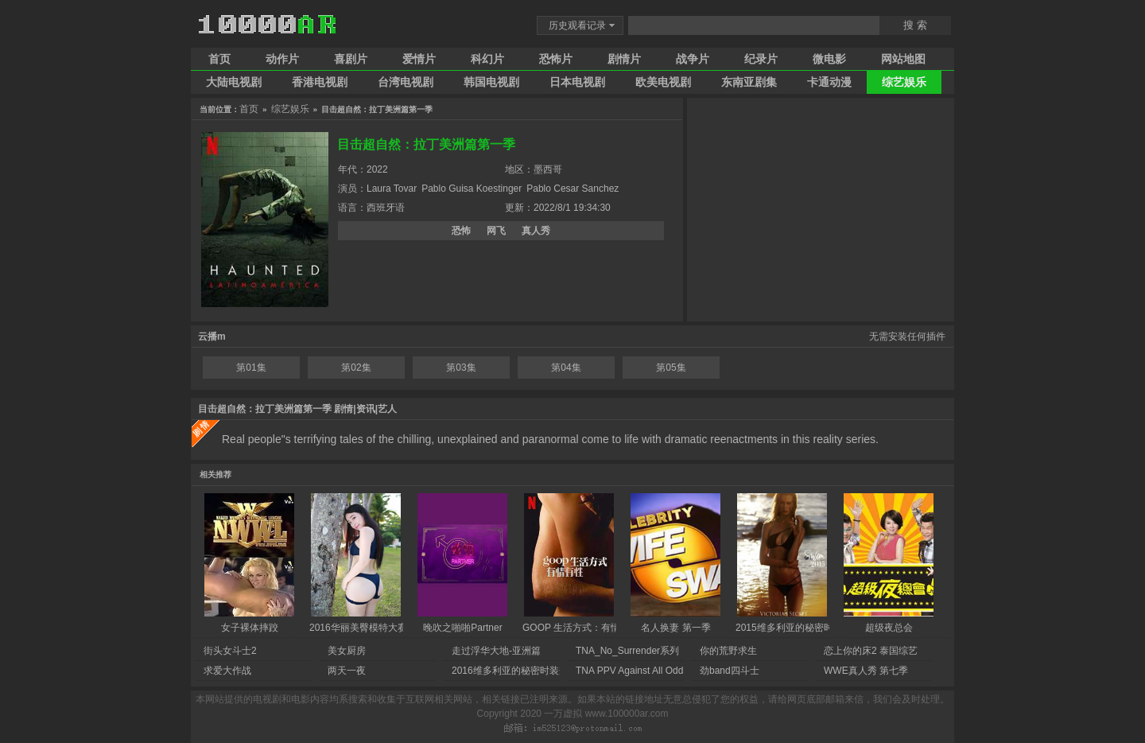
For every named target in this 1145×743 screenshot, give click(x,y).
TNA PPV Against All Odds (632, 670)
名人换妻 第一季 (675, 627)
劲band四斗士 (729, 670)
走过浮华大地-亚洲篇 (496, 650)
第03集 (460, 367)
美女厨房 (347, 650)
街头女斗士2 (230, 650)
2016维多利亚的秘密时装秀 (510, 670)
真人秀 (536, 230)
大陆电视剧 (234, 82)
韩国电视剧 (491, 82)
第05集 (670, 367)
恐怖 (461, 230)
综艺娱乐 (904, 82)
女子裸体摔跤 (249, 627)
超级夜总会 (889, 627)
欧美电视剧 (663, 82)
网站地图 (903, 59)
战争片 (692, 59)
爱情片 (419, 59)
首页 (219, 59)
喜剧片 (350, 59)
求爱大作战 (227, 670)
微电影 (829, 59)
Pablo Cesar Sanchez (572, 188)
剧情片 (624, 59)
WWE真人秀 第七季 (866, 670)
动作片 (282, 59)
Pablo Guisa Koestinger (471, 188)
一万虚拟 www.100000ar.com (606, 713)
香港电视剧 (319, 82)
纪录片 (761, 59)
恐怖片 (555, 59)
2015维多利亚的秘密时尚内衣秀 (803, 627)
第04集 (565, 367)
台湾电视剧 (405, 82)
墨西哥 (548, 169)
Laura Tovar (392, 188)
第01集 (251, 367)
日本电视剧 (577, 82)
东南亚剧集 (749, 82)
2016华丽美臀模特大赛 (358, 627)
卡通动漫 (829, 82)
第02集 (356, 367)
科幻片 (487, 59)
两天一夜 (347, 670)
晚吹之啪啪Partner (462, 627)
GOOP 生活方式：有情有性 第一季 (596, 627)
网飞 (496, 230)
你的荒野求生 (728, 650)
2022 (377, 169)
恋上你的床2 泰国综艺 (871, 650)
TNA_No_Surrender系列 (627, 650)
